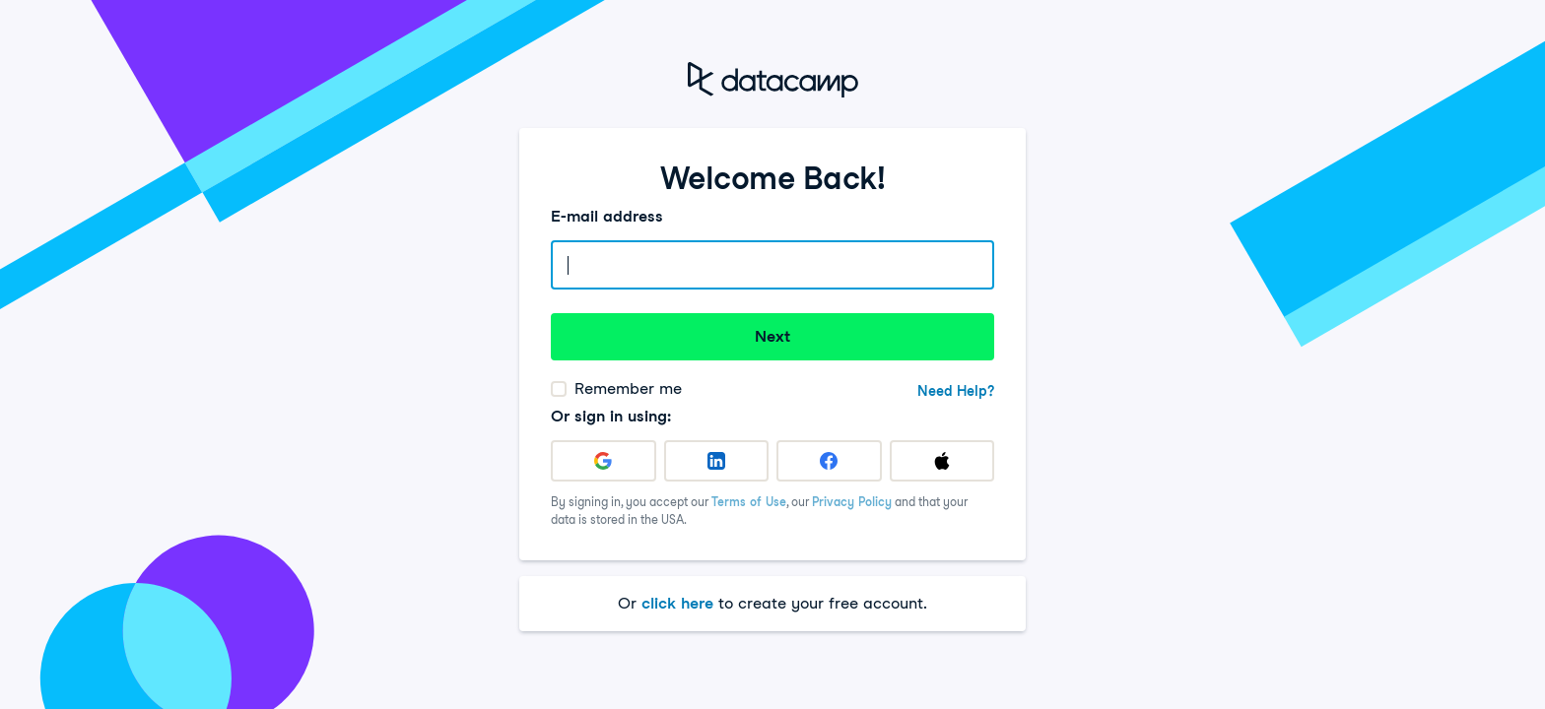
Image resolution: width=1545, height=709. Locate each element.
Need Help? (955, 391)
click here (677, 603)
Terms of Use (748, 501)
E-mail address (607, 216)
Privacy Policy (852, 501)
